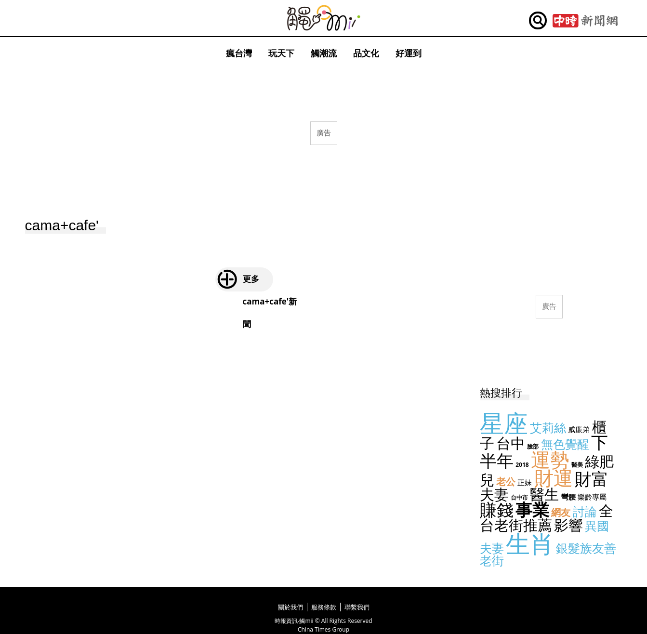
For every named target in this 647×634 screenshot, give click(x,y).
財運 (553, 477)
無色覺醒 (565, 444)
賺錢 (497, 509)
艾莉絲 (548, 427)
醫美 (577, 465)
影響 (568, 525)
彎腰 (568, 497)
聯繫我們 (357, 607)
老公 (505, 481)
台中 (510, 443)
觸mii (324, 18)
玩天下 (281, 53)
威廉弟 (579, 429)
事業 (532, 509)
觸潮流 (324, 53)
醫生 (544, 494)
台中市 (519, 497)
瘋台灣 (239, 53)
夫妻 (494, 494)
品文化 (366, 53)
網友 (560, 512)
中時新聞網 (585, 20)
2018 (521, 465)
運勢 (550, 459)
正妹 (524, 482)
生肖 (530, 543)
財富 (591, 478)
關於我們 (290, 607)
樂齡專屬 (592, 497)
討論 (585, 511)
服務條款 (323, 607)
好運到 (409, 53)
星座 (504, 423)
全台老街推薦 (546, 518)
